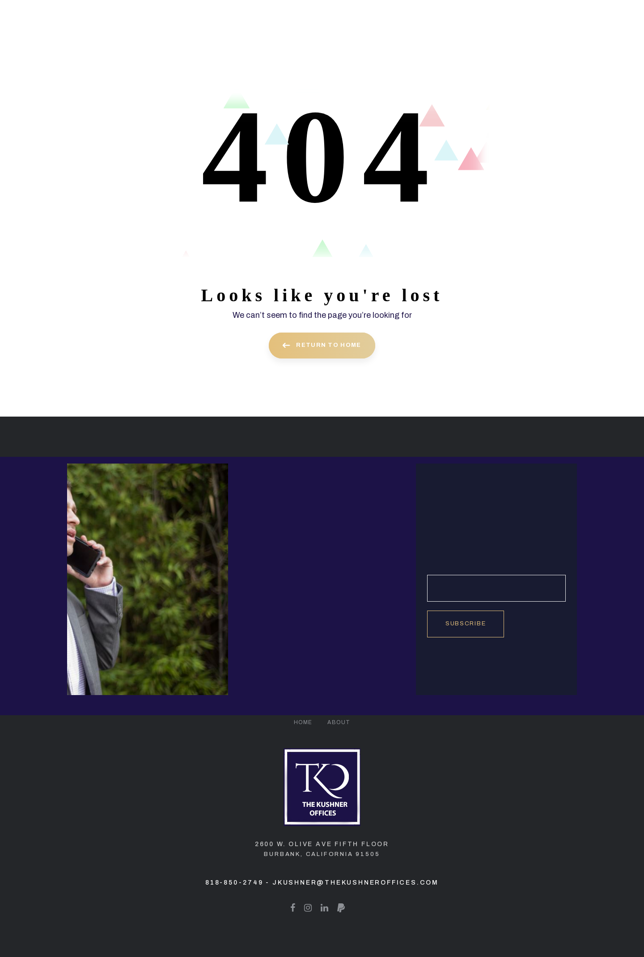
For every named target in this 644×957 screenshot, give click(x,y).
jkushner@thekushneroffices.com (355, 882)
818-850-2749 (234, 882)
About (338, 722)
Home (303, 722)
